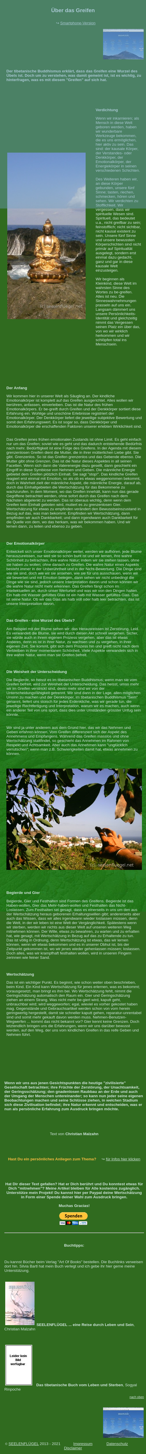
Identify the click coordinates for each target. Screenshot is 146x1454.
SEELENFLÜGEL (23, 1444)
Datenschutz (117, 1444)
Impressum (83, 1444)
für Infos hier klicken (123, 1159)
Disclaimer (73, 1448)
